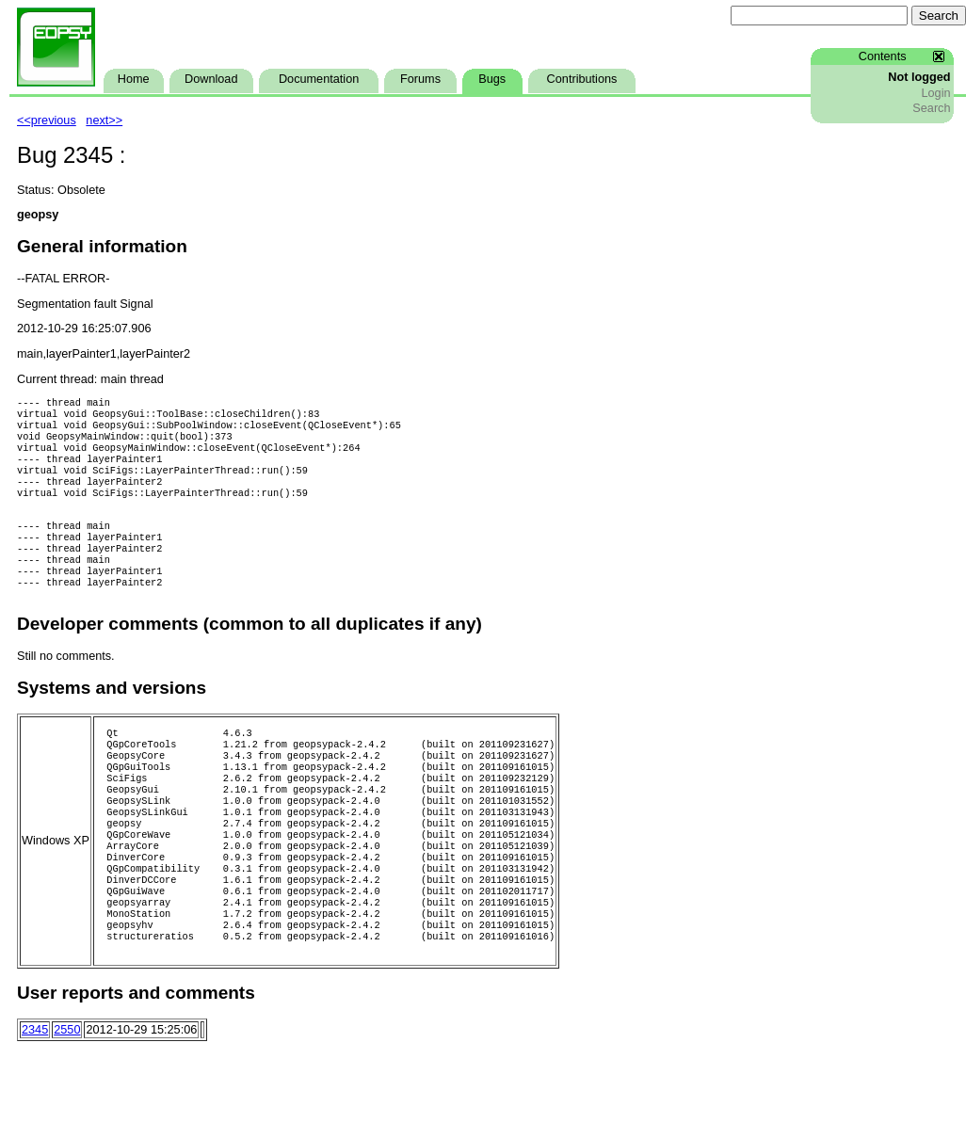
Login (935, 93)
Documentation (319, 79)
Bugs (492, 79)
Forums (420, 79)
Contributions (582, 79)
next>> (104, 120)
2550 (67, 1099)
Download (211, 79)
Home (134, 79)
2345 (35, 1099)
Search (931, 108)
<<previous (46, 120)
